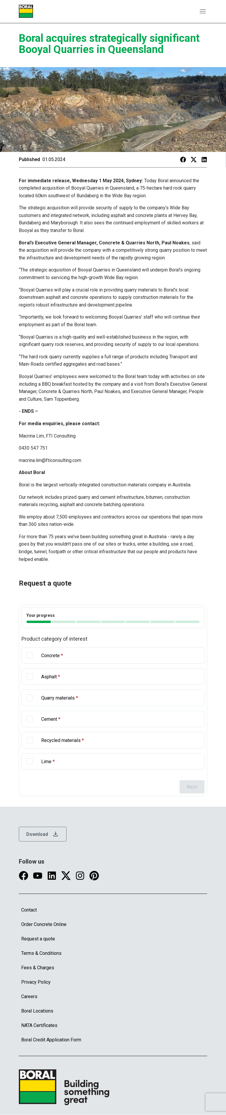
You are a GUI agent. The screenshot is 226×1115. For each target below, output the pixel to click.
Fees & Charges (37, 967)
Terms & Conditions (41, 953)
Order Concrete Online (44, 924)
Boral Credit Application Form (51, 1040)
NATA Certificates (39, 1025)
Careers (29, 996)
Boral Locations (37, 1011)
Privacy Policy (36, 982)
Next (192, 787)
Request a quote (38, 939)
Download (42, 834)
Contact (29, 910)
